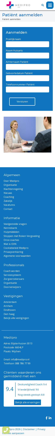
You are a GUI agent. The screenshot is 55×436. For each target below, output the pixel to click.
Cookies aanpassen (13, 433)
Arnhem (8, 306)
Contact (8, 209)
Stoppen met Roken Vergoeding (22, 236)
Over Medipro (11, 181)
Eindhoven (10, 310)
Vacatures (9, 204)
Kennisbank (10, 228)
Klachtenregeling (13, 189)
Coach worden (12, 271)
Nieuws (8, 193)
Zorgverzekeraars (14, 279)
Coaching (9, 197)
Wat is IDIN (10, 244)
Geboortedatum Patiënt (27, 76)
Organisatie (10, 184)
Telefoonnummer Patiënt (27, 87)
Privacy (41, 429)
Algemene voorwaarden (17, 255)
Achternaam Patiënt (27, 64)
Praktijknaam (27, 41)
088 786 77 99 (23, 363)
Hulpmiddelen (11, 232)
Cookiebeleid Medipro (16, 248)
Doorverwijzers (12, 287)
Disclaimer (29, 429)
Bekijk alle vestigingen (16, 318)
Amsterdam (10, 302)
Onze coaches (11, 240)
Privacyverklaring (13, 251)
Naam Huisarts (27, 53)
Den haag (9, 314)
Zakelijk (8, 200)
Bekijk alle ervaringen (27, 402)
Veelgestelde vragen (15, 224)
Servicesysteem (12, 275)
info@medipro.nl (20, 359)
